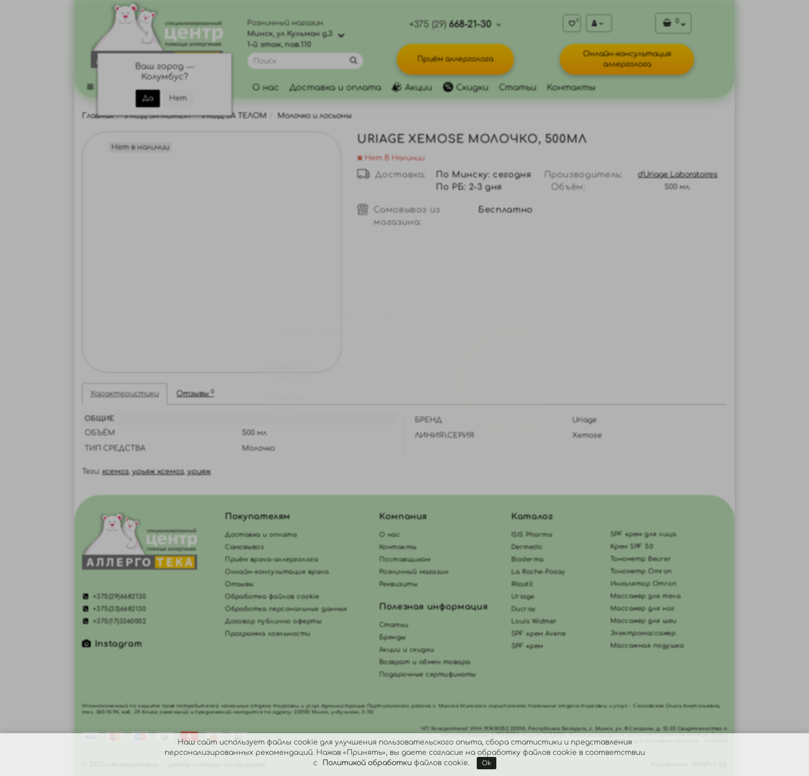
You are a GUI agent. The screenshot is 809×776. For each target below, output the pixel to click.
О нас (265, 87)
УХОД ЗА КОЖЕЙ (157, 116)
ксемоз (115, 471)
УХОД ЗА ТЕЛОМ (234, 116)
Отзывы (195, 393)
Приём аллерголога (455, 59)
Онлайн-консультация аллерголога (627, 59)
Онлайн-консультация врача (277, 571)
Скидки (466, 87)
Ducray (523, 609)
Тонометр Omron (641, 571)
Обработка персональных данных (286, 609)
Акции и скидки (406, 649)
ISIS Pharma (531, 534)
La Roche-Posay (538, 571)
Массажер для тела (645, 596)
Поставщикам (404, 559)
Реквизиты (398, 584)
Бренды (392, 637)
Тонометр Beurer (640, 559)
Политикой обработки (367, 763)
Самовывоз (244, 547)
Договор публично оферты (273, 621)
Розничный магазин (413, 571)
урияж (199, 471)
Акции (412, 87)
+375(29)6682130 (114, 596)
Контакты (571, 87)
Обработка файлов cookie (272, 596)
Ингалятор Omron (643, 583)
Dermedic (527, 547)
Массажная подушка (647, 645)
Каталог (532, 516)
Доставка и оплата (335, 87)
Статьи (518, 87)
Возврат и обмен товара (425, 662)
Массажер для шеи (643, 620)
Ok (486, 763)
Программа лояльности (268, 633)
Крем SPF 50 (631, 546)
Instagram (112, 644)
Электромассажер (642, 633)
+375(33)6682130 (114, 609)
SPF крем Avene (538, 633)
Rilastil (522, 584)
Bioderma (527, 559)
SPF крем (527, 646)
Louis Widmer (534, 621)
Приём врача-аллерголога (271, 559)
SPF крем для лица (643, 534)
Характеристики (124, 394)
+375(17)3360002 (114, 621)
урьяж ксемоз (158, 471)
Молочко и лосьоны (315, 116)
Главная (98, 116)
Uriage (523, 596)
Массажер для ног (642, 608)
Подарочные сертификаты (427, 674)
